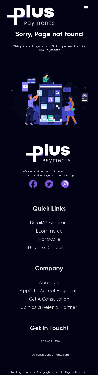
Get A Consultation (49, 301)
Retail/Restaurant (49, 225)
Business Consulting (49, 249)
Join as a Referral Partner (49, 309)
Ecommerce (49, 233)
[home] (30, 13)
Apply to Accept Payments (49, 293)
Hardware (49, 241)
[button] (86, 8)
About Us (49, 285)
